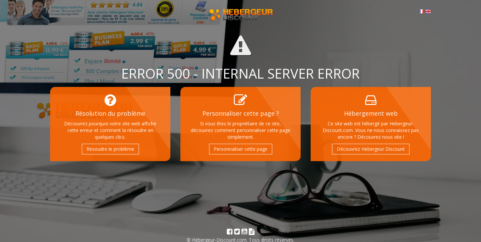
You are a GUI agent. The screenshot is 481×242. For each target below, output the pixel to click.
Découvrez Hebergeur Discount (371, 149)
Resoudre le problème (110, 149)
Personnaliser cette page (241, 149)
